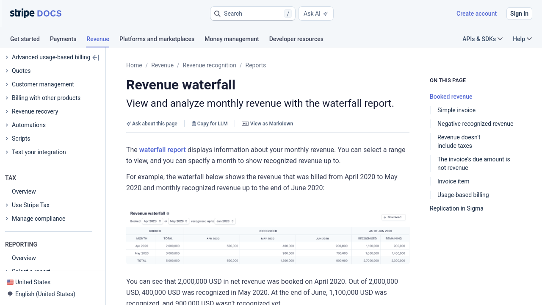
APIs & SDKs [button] (482, 39)
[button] (252, 13)
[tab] (30, 40)
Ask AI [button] (316, 13)
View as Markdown (267, 123)
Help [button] (522, 39)
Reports (256, 65)
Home (134, 65)
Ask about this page (151, 124)
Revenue (162, 65)
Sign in (519, 13)
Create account (476, 13)
